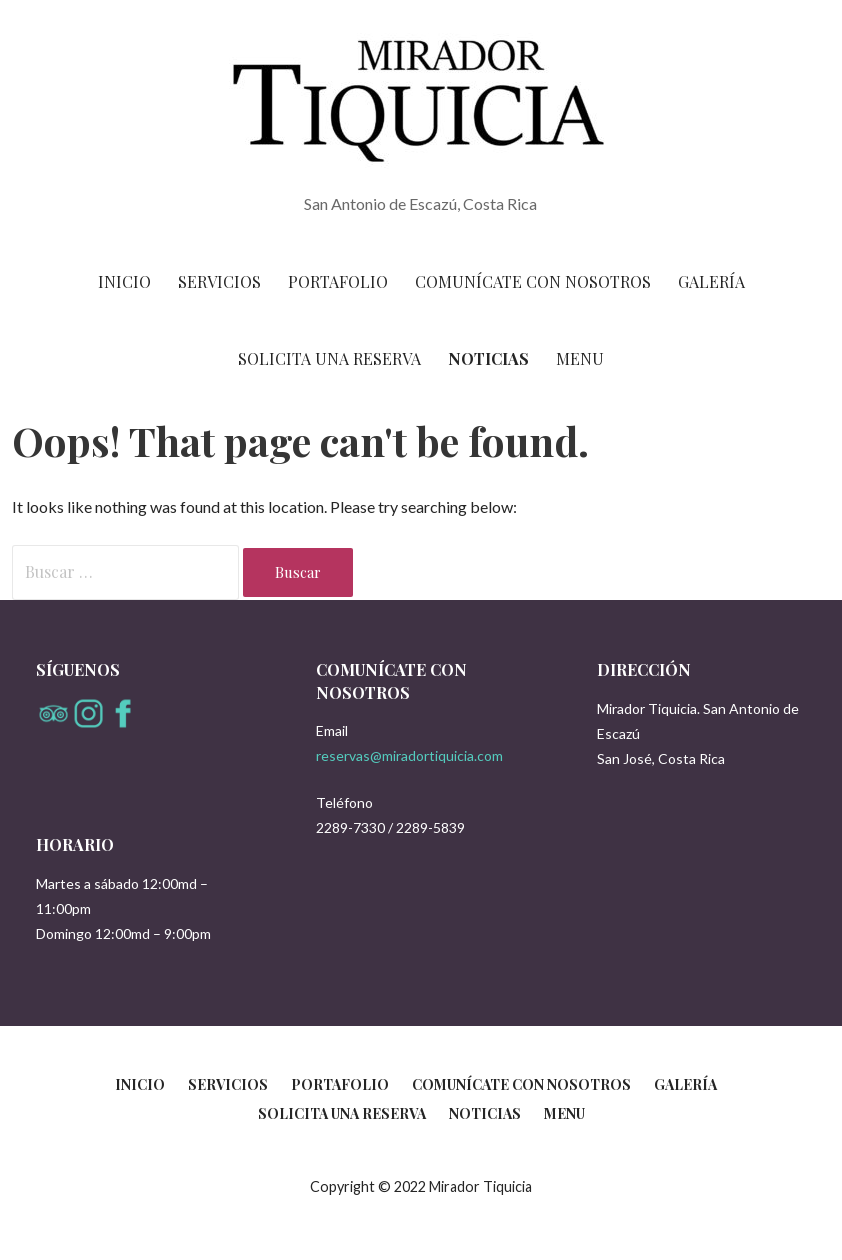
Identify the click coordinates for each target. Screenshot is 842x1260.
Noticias (488, 358)
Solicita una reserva (329, 358)
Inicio (124, 281)
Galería (711, 281)
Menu (580, 358)
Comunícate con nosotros (533, 281)
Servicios (219, 281)
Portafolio (338, 281)
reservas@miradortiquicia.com (409, 755)
